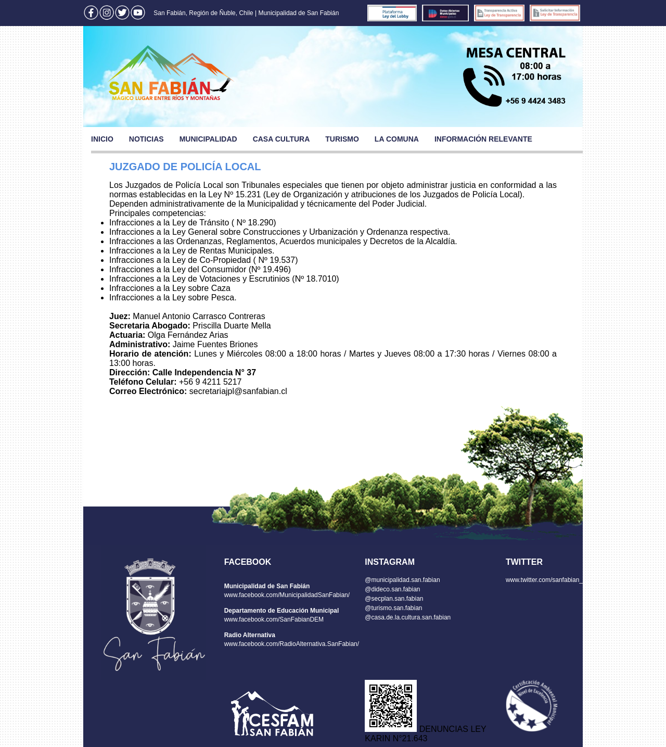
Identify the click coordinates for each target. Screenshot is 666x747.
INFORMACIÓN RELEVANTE (483, 139)
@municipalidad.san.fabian (402, 580)
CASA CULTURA (281, 139)
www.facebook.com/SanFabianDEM (274, 619)
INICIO (102, 139)
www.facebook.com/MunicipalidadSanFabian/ (287, 595)
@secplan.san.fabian (394, 598)
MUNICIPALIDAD (208, 139)
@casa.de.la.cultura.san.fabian (408, 617)
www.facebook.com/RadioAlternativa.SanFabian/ (291, 644)
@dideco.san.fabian (392, 589)
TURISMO (342, 139)
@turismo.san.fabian (393, 608)
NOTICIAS (146, 139)
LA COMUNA (397, 139)
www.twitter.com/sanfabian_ (544, 580)
